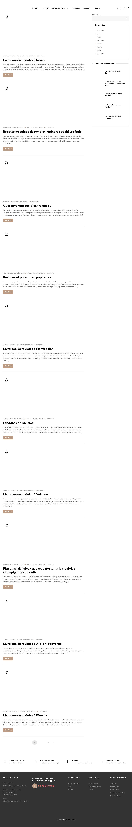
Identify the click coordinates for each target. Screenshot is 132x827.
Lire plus (8, 75)
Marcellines (100, 40)
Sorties (12, 56)
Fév (6, 525)
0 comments (40, 56)
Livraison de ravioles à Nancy (24, 60)
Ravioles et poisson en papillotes (27, 277)
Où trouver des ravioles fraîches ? (27, 205)
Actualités (7, 711)
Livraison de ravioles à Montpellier (28, 349)
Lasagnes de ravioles (18, 423)
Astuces (99, 34)
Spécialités (20, 127)
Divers (99, 37)
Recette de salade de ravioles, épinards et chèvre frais (42, 131)
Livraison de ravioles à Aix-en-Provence (32, 643)
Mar (6, 162)
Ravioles (6, 56)
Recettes (13, 127)
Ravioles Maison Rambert (25, 56)
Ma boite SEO (70, 820)
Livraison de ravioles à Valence (25, 494)
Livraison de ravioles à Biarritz (25, 715)
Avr (6, 17)
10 (48, 742)
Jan (6, 672)
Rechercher (126, 18)
